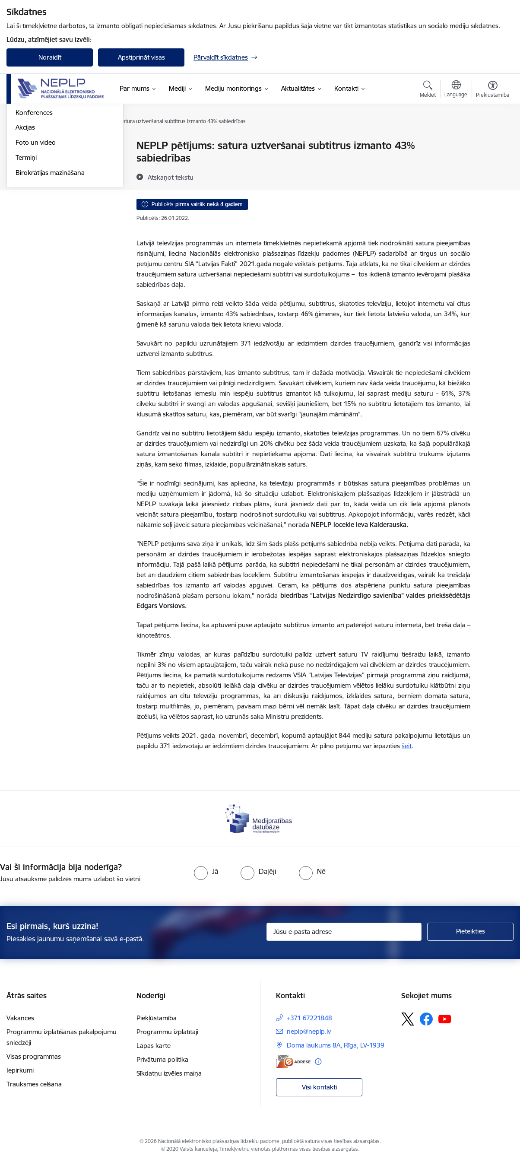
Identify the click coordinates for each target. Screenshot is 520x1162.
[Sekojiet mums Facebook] (426, 1019)
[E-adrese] (293, 1061)
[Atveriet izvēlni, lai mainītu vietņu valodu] (456, 90)
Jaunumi (28, 146)
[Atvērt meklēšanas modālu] (427, 90)
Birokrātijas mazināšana (50, 265)
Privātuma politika (162, 1059)
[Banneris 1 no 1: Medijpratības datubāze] (260, 818)
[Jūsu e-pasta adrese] (344, 932)
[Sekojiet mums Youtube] (444, 1018)
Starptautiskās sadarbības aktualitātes (53, 164)
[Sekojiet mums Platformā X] (407, 1019)
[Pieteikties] (470, 932)
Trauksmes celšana (34, 1084)
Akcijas (25, 220)
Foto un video (36, 235)
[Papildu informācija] (318, 1061)
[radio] (206, 871)
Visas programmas (33, 1056)
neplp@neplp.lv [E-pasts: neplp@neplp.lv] (309, 1031)
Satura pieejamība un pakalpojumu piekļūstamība (55, 186)
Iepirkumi (20, 1070)
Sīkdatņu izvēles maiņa (169, 1073)
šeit (407, 746)
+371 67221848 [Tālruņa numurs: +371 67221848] (309, 1018)
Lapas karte (153, 1045)
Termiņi (26, 250)
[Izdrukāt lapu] (493, 141)
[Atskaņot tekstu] (170, 177)
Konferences (34, 205)
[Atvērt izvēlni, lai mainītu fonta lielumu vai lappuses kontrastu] (493, 90)
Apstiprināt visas (141, 57)
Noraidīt (49, 57)
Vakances (20, 1018)
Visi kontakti (319, 1087)
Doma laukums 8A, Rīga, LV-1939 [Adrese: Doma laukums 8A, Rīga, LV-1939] (335, 1045)
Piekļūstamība (156, 1018)
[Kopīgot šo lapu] (493, 163)
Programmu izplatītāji (167, 1032)
